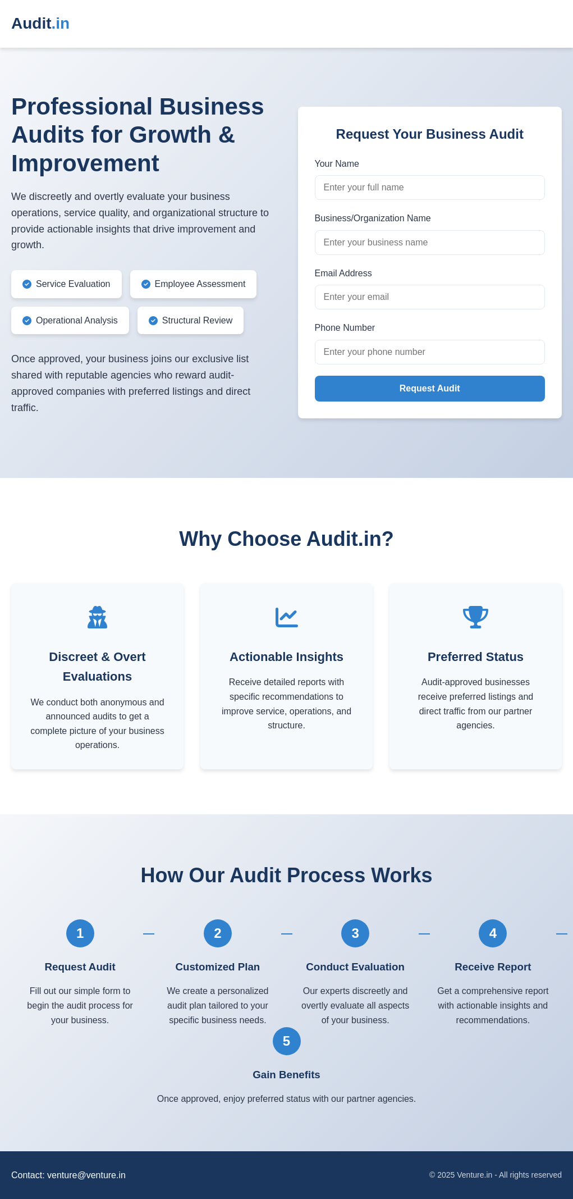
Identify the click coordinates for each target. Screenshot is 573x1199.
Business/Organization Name (373, 218)
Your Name (337, 163)
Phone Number (345, 327)
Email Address (343, 273)
